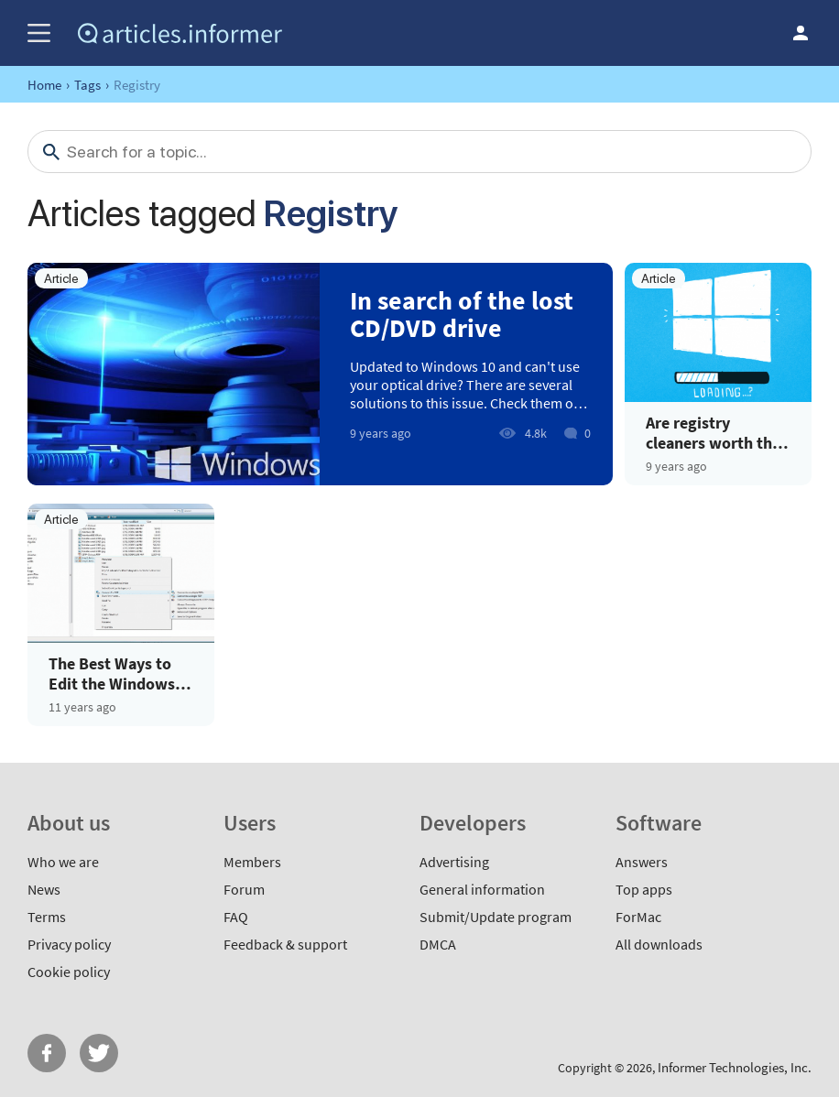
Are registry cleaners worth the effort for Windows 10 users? (713, 432)
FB (46, 1053)
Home (44, 84)
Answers (642, 862)
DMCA (438, 944)
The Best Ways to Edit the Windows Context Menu (112, 673)
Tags (87, 84)
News (43, 889)
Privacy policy (69, 944)
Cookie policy (68, 971)
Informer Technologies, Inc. (735, 1067)
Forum (244, 889)
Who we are (63, 862)
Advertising (454, 862)
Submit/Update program (496, 916)
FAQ (235, 916)
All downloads (659, 944)
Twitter (99, 1053)
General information (482, 889)
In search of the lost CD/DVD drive (461, 314)
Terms (46, 916)
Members (252, 862)
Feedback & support (285, 944)
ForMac (638, 916)
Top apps (644, 889)
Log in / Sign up (801, 33)
